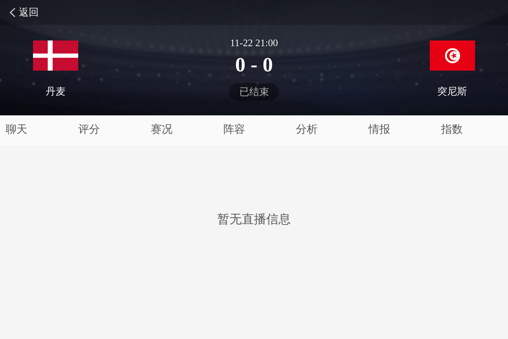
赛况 (161, 129)
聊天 (16, 129)
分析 (307, 129)
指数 (452, 129)
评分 (89, 129)
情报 (379, 129)
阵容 (234, 129)
